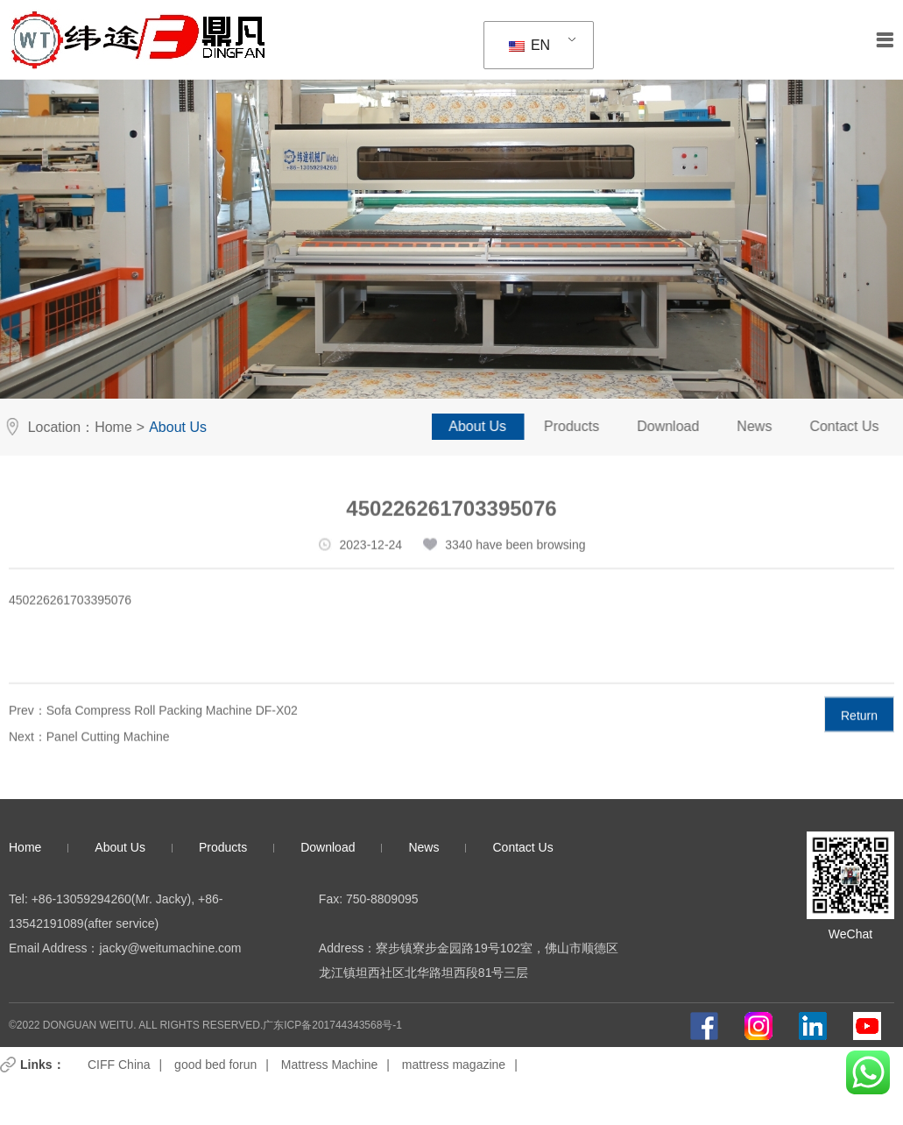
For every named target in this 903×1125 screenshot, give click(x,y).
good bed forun (215, 1065)
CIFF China (119, 1065)
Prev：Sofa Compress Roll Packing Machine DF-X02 (153, 719)
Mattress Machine (329, 1065)
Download (684, 426)
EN (530, 45)
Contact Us (522, 847)
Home (106, 427)
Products (588, 426)
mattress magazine (453, 1065)
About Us (494, 426)
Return (859, 725)
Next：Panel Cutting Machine (89, 746)
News (770, 426)
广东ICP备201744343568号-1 (332, 1025)
